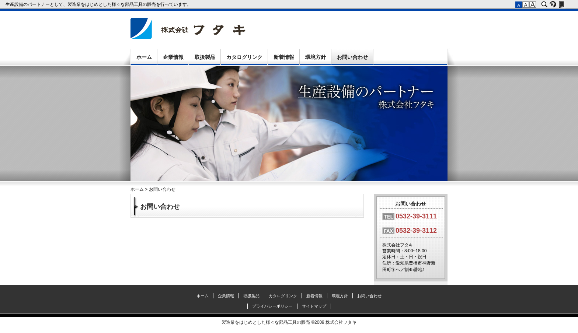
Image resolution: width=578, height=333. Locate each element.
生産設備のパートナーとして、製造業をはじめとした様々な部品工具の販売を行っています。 (99, 4)
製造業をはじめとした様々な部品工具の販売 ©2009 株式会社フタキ (289, 322)
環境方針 (315, 57)
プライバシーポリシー (272, 306)
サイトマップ (314, 306)
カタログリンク (244, 57)
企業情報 (173, 57)
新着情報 (284, 57)
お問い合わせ (352, 57)
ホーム (144, 57)
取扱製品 (205, 57)
